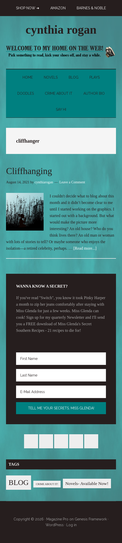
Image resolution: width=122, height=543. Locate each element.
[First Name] (61, 358)
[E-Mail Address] (61, 392)
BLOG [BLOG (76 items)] (19, 482)
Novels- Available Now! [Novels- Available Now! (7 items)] (86, 483)
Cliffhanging (29, 171)
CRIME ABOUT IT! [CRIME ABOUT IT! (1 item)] (47, 484)
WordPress (55, 525)
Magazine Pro (57, 519)
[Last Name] (61, 375)
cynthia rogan (61, 29)
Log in (71, 525)
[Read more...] (84, 248)
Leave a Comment (72, 182)
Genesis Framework (91, 519)
